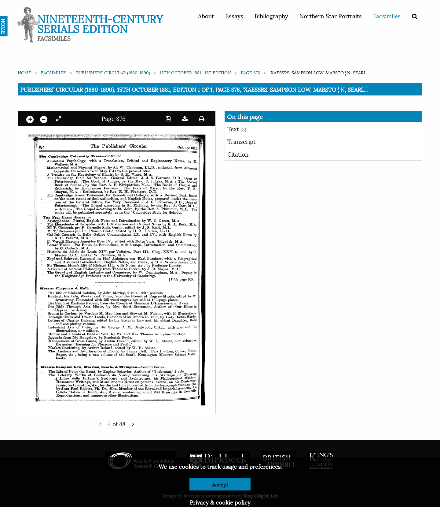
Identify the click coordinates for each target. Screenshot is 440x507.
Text (236, 128)
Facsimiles (387, 15)
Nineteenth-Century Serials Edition (100, 23)
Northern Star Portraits (330, 15)
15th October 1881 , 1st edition (195, 72)
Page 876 (250, 72)
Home (24, 72)
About (206, 15)
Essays (234, 15)
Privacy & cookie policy (220, 502)
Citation (238, 153)
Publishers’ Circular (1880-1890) (113, 72)
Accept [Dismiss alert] (220, 484)
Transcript (241, 141)
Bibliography (271, 15)
